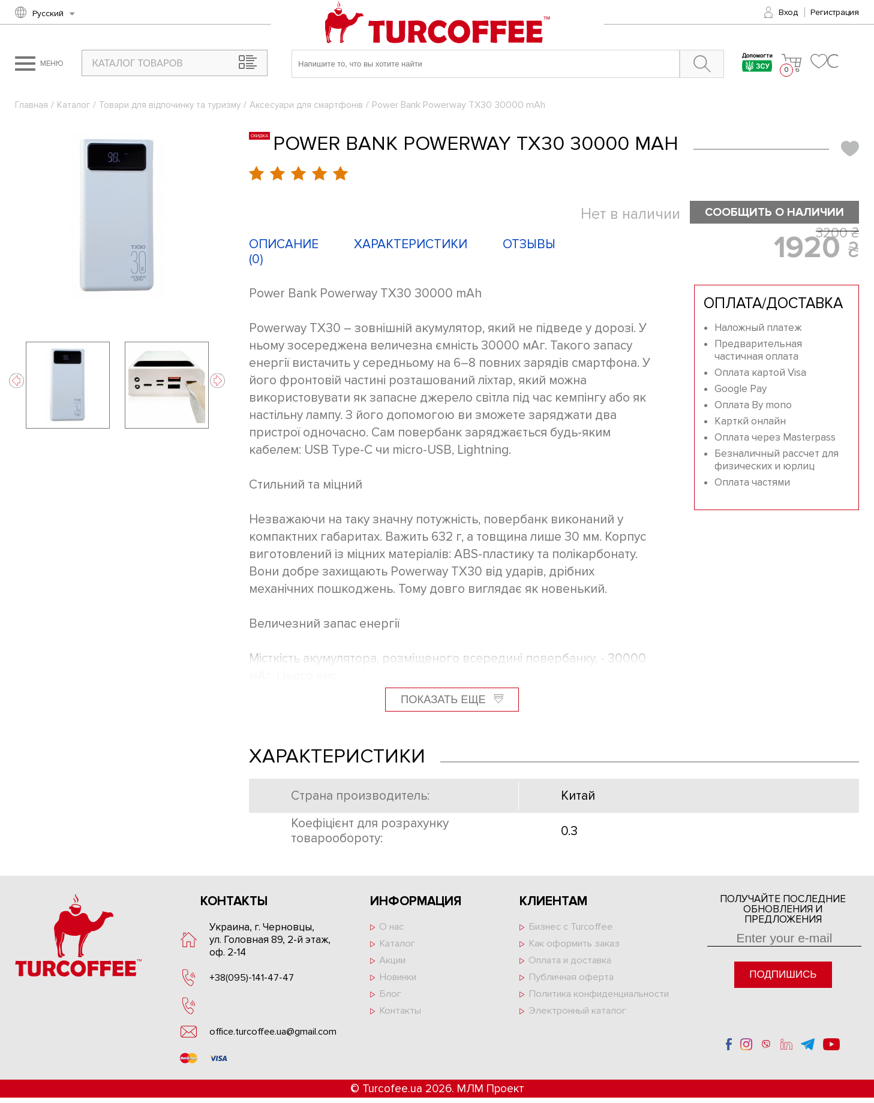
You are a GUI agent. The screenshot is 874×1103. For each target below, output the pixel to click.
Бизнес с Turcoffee (573, 927)
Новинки (400, 980)
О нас (392, 927)
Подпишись (782, 975)
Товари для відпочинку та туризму (174, 105)
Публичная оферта (573, 980)
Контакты (402, 1014)
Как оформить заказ (577, 945)
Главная (31, 105)
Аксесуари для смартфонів (316, 105)
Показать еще (451, 700)
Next (217, 380)
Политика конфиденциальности (581, 1003)
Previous (16, 380)
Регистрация (834, 12)
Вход (788, 12)
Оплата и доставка (573, 962)
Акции (394, 962)
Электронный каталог (580, 1027)
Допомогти (752, 64)
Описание (284, 244)
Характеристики (410, 244)
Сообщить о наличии (769, 212)
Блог (390, 997)
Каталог (74, 105)
